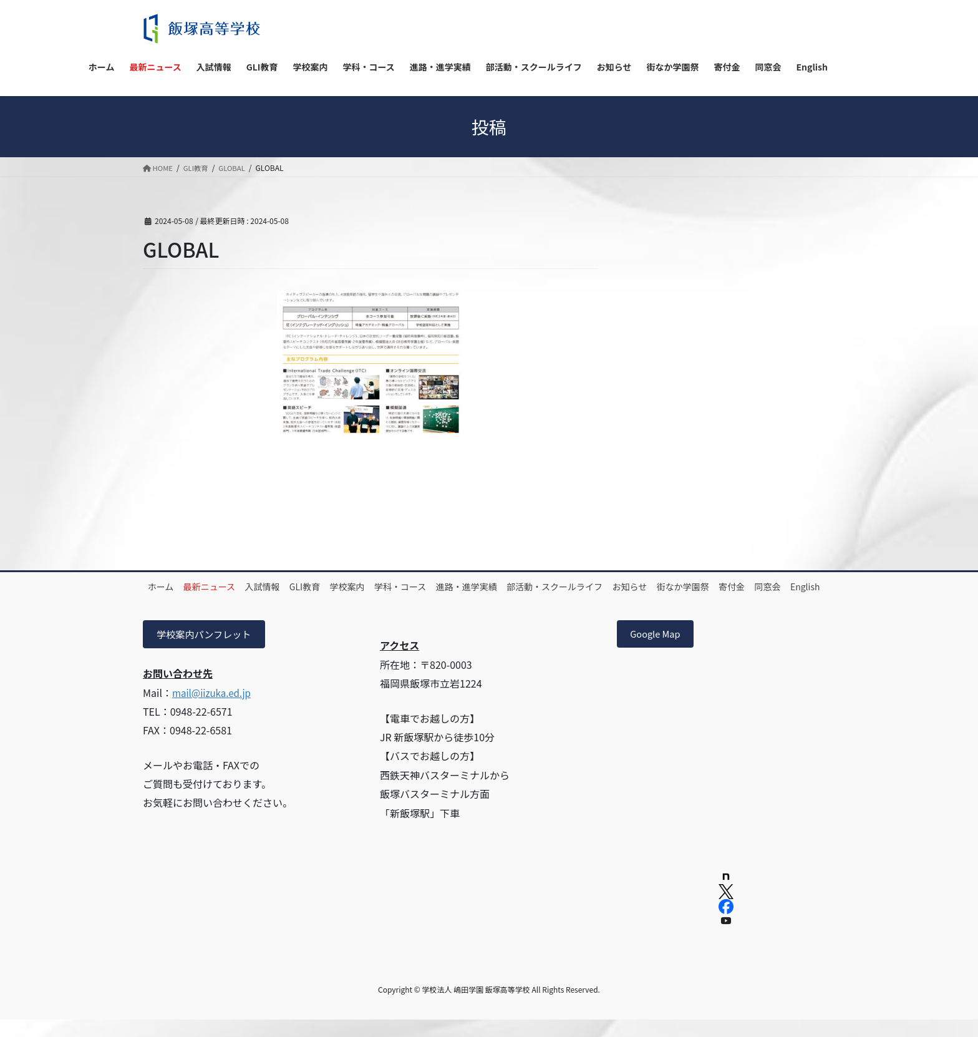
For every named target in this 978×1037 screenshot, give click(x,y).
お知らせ (702, 586)
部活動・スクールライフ (619, 586)
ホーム (165, 586)
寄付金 (165, 601)
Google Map (658, 649)
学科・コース (447, 586)
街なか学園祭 (763, 586)
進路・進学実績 (522, 586)
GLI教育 (334, 586)
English (256, 601)
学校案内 (385, 586)
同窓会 (209, 601)
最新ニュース (222, 586)
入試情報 (283, 586)
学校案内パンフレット (207, 649)
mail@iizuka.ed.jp (214, 708)
